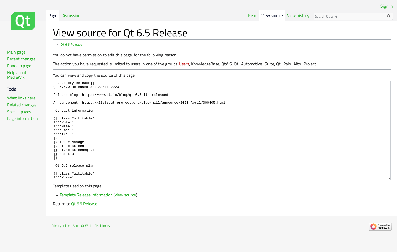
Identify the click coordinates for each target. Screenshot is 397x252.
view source (125, 214)
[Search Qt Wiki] (353, 16)
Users (184, 64)
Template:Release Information (86, 214)
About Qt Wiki (82, 245)
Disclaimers (102, 245)
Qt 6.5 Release (71, 44)
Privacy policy (60, 245)
